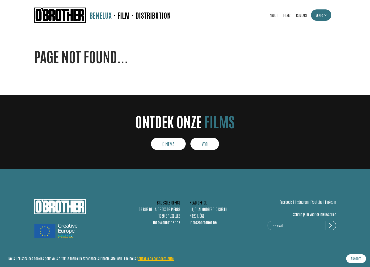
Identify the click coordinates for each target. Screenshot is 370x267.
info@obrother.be (166, 222)
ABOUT (274, 15)
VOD (205, 144)
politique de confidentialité (155, 258)
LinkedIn (330, 202)
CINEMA (168, 144)
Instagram (302, 202)
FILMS (286, 15)
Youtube (316, 202)
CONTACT (301, 15)
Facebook (286, 202)
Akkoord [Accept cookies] (356, 258)
